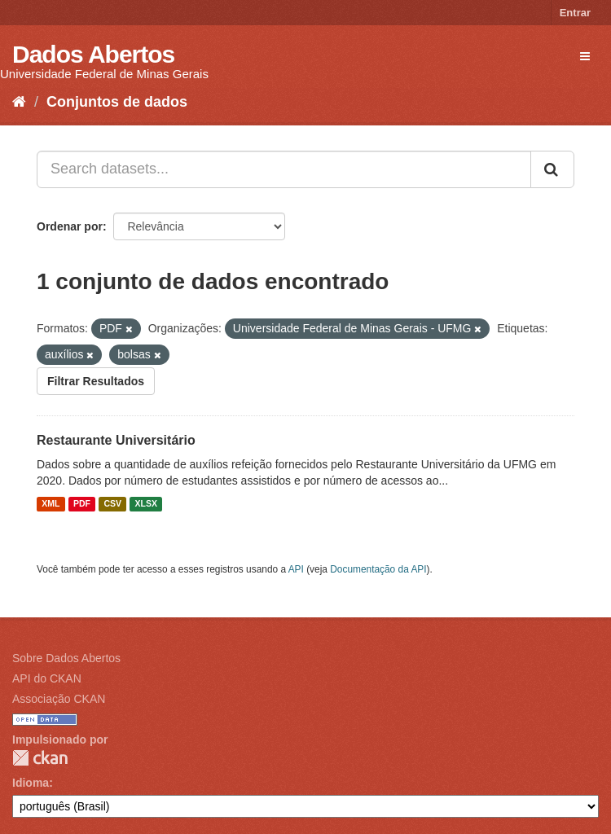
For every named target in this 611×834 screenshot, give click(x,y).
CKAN (40, 757)
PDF (81, 504)
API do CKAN (46, 678)
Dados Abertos (93, 54)
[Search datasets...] (284, 169)
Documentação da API (378, 569)
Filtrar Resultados (95, 381)
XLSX (146, 504)
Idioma (30, 782)
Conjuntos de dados (116, 102)
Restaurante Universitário (116, 440)
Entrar (575, 13)
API (296, 569)
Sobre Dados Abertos (66, 658)
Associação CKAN (58, 698)
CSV (112, 504)
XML (50, 504)
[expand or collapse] (585, 56)
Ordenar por (70, 226)
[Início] (19, 102)
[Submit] (552, 169)
